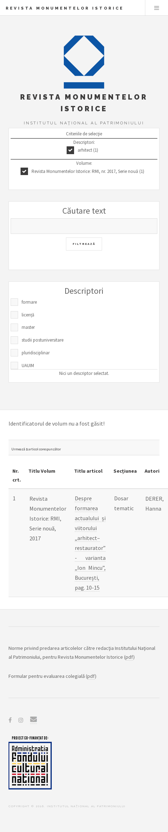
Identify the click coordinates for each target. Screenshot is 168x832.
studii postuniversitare (42, 340)
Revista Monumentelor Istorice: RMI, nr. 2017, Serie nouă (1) (88, 171)
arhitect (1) (88, 150)
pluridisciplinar (36, 353)
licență (28, 315)
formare (29, 302)
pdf (129, 657)
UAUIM (28, 365)
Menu (156, 8)
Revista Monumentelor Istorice (65, 8)
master (28, 327)
